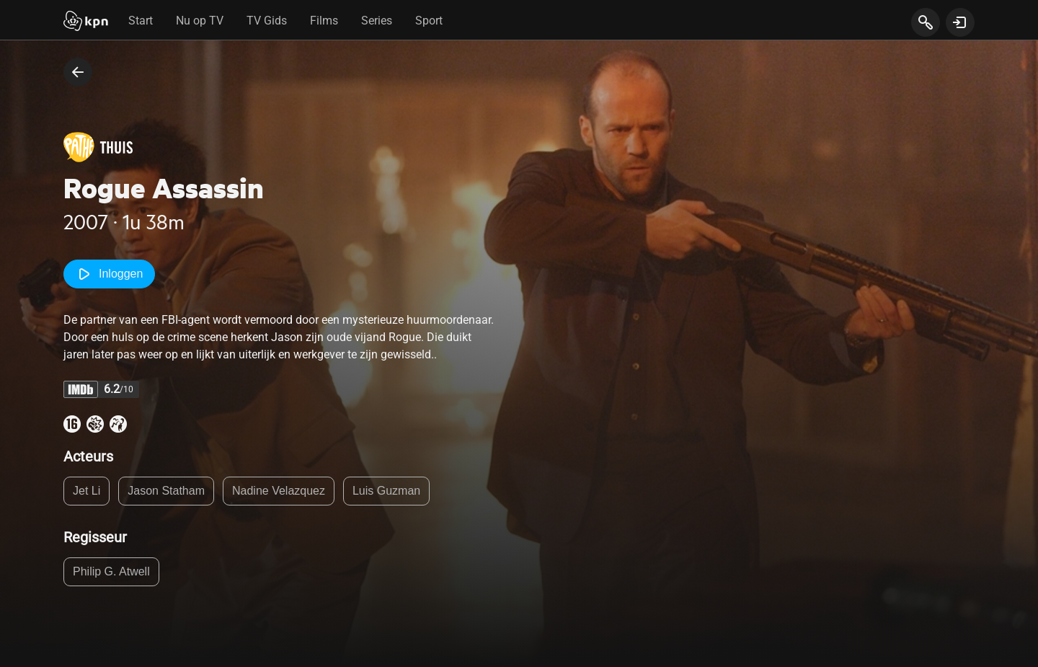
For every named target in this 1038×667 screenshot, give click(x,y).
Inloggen (109, 274)
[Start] (86, 22)
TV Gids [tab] (267, 20)
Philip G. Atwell (111, 571)
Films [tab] (324, 20)
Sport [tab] (429, 20)
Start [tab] (140, 20)
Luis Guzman (386, 491)
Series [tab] (376, 20)
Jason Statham (166, 491)
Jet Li (86, 491)
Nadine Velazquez (278, 491)
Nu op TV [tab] (199, 20)
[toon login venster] (960, 22)
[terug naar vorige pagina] (77, 72)
